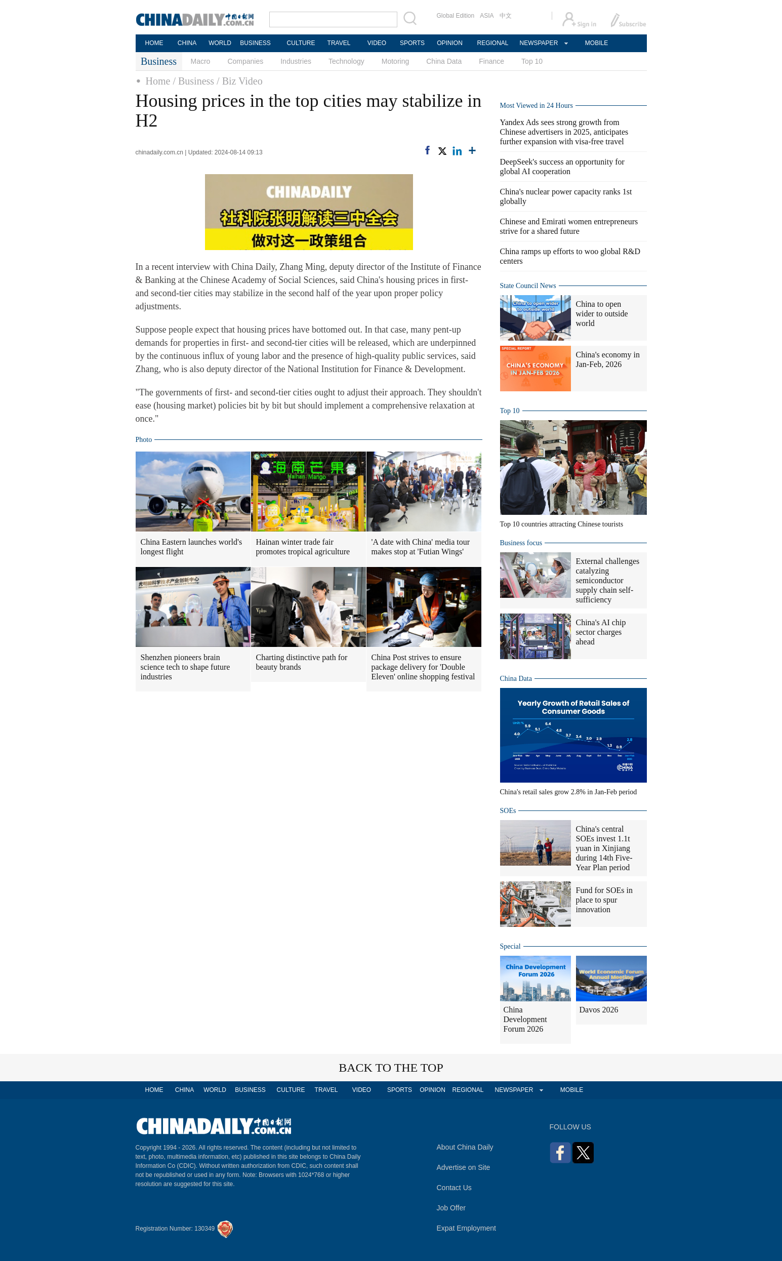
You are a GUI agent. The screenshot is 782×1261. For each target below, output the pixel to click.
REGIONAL (492, 43)
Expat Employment (467, 1228)
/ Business (193, 81)
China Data (444, 61)
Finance (491, 61)
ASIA (486, 15)
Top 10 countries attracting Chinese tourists (562, 524)
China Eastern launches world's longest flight (191, 547)
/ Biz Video (240, 81)
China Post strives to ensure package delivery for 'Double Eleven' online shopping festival (423, 667)
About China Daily (465, 1147)
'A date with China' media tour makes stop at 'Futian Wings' (421, 547)
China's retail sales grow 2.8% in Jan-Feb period (568, 792)
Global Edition (456, 15)
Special (510, 946)
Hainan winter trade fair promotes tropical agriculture (303, 547)
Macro (201, 61)
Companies (245, 61)
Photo (144, 439)
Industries (295, 61)
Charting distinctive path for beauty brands (302, 662)
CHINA (187, 43)
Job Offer (451, 1208)
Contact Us (454, 1188)
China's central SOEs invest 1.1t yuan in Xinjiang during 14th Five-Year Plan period (604, 848)
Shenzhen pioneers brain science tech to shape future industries (185, 667)
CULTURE (301, 43)
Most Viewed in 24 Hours (536, 105)
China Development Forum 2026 (525, 1019)
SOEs (508, 811)
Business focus (521, 543)
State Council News (528, 286)
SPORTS (412, 43)
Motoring (395, 61)
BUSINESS (255, 43)
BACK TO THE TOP (391, 1067)
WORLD (220, 43)
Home (158, 81)
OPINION (450, 43)
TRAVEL (339, 43)
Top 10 (532, 61)
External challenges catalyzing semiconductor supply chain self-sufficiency (608, 580)
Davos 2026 (599, 1009)
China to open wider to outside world (602, 314)
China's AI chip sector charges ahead (601, 632)
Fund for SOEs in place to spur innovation (604, 900)
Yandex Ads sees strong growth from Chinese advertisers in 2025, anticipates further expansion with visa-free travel (564, 132)
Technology (346, 61)
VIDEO (376, 43)
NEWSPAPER (538, 43)
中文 (506, 15)
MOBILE (596, 43)
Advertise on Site (463, 1167)
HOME (154, 43)
